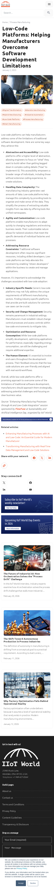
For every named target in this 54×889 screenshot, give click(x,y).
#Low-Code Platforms (10, 119)
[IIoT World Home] (27, 757)
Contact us (7, 797)
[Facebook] (30, 483)
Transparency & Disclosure (15, 824)
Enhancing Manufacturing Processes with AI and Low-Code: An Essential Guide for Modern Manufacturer (29, 437)
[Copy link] (4, 466)
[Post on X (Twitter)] (42, 458)
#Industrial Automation (34, 115)
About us (6, 791)
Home (5, 22)
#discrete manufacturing (35, 110)
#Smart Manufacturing (11, 124)
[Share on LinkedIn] (50, 458)
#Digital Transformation (11, 110)
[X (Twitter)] (4, 483)
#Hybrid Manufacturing (11, 115)
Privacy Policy (22, 868)
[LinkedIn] (4, 489)
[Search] (22, 12)
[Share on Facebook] (34, 458)
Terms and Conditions (13, 804)
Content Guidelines (12, 817)
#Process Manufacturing (33, 119)
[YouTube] (30, 489)
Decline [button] (33, 883)
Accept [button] (20, 883)
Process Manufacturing (20, 22)
